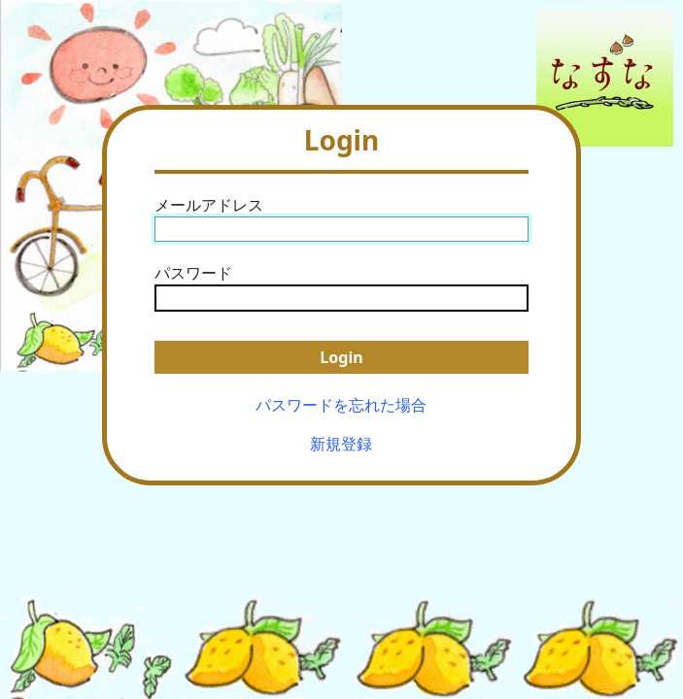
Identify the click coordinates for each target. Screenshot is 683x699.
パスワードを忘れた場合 (341, 405)
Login (341, 357)
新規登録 (341, 443)
